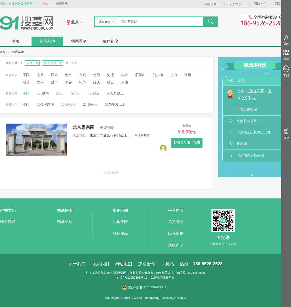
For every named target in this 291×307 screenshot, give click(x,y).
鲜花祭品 (120, 233)
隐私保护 (176, 233)
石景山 (140, 75)
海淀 (110, 75)
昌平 (54, 82)
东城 (40, 75)
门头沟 (158, 75)
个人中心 (237, 4)
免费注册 (62, 3)
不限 (26, 75)
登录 (45, 3)
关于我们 (77, 263)
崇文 (68, 75)
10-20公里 (68, 104)
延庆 (96, 82)
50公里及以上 (115, 104)
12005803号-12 (137, 277)
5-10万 (76, 93)
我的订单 (212, 4)
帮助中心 (260, 3)
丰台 (124, 75)
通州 (187, 75)
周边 (124, 82)
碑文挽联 (8, 222)
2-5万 (60, 93)
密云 (110, 82)
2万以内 (43, 93)
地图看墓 (79, 41)
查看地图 (142, 135)
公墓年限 (120, 222)
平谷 (68, 82)
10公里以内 (45, 104)
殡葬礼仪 (110, 41)
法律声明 (176, 245)
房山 (173, 75)
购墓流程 (65, 222)
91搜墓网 (156, 277)
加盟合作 (146, 263)
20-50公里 (90, 104)
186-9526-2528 (186, 142)
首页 (16, 41)
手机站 (167, 263)
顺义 (26, 82)
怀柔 (82, 82)
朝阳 (96, 75)
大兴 (40, 82)
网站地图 (281, 3)
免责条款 (176, 222)
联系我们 (100, 263)
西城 (54, 75)
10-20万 (93, 93)
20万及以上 (115, 93)
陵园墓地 (47, 41)
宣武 (82, 75)
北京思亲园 (83, 127)
